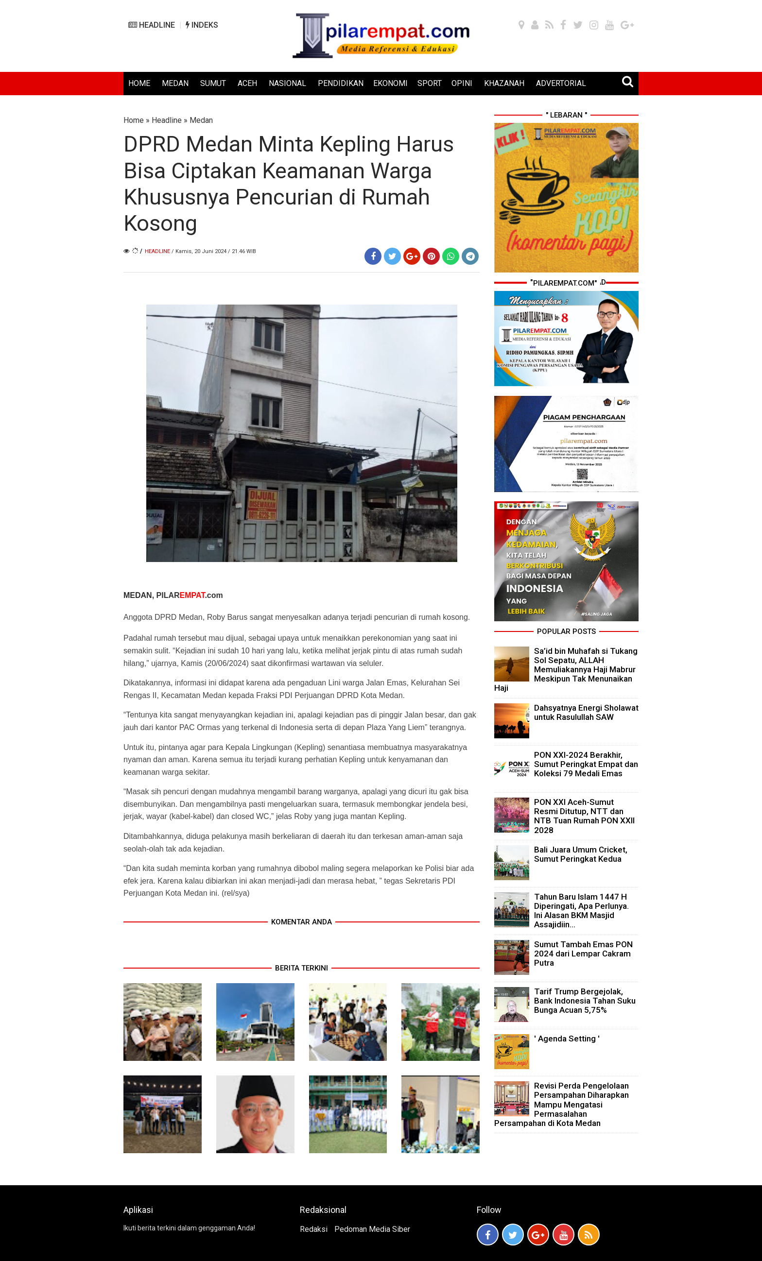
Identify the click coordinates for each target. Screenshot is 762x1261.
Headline (167, 120)
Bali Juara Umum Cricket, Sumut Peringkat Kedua (580, 854)
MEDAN (175, 83)
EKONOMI (390, 83)
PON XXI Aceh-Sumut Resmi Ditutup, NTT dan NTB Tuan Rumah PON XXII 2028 (584, 816)
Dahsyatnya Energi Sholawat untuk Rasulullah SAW (586, 712)
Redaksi (314, 1229)
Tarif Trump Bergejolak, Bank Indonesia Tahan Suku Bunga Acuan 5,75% (585, 1001)
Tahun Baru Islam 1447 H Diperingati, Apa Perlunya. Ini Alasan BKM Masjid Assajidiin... (581, 911)
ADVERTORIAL (561, 83)
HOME (139, 83)
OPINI (461, 83)
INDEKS (202, 25)
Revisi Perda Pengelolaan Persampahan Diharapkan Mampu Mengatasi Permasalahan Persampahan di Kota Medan (561, 1104)
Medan (201, 120)
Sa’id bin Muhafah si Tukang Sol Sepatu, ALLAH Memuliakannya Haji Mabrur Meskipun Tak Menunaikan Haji (566, 669)
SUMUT (213, 83)
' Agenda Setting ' (567, 1038)
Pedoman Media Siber (372, 1229)
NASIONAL (287, 83)
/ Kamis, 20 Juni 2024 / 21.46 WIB (214, 251)
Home (133, 120)
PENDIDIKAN (341, 83)
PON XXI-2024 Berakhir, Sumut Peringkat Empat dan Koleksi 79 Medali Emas (586, 764)
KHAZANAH (504, 83)
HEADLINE (151, 25)
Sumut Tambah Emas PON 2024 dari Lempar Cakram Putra (583, 953)
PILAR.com (189, 595)
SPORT (429, 83)
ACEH (247, 83)
